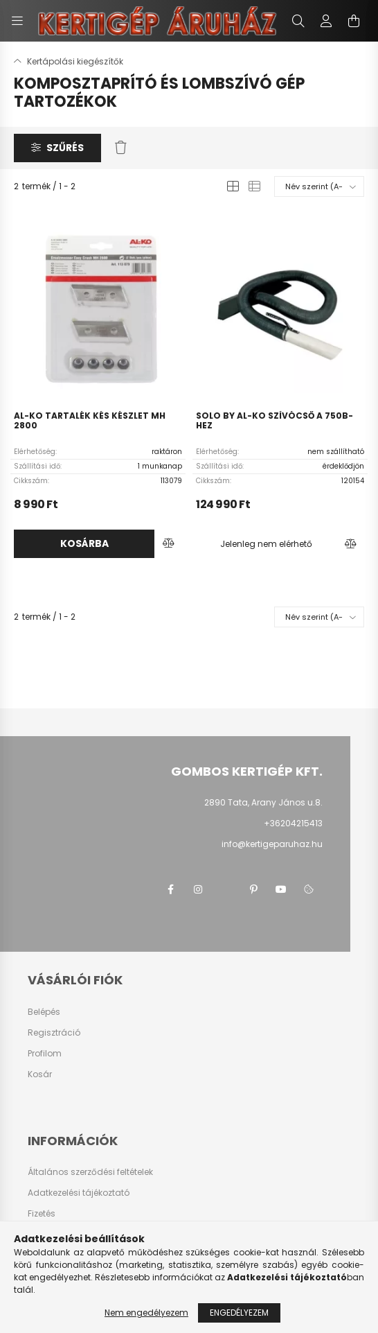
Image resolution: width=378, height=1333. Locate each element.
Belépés (44, 1012)
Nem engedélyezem (146, 1312)
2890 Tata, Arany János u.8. (263, 802)
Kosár (40, 1074)
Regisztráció (54, 1033)
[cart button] (354, 21)
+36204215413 (293, 823)
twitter (226, 889)
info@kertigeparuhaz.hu (272, 844)
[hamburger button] (17, 21)
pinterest (253, 889)
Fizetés (41, 1214)
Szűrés (65, 148)
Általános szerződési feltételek (90, 1172)
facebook (170, 889)
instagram (198, 889)
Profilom (45, 1053)
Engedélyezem (239, 1312)
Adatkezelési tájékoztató (78, 1193)
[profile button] (326, 21)
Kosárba (84, 543)
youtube (281, 889)
